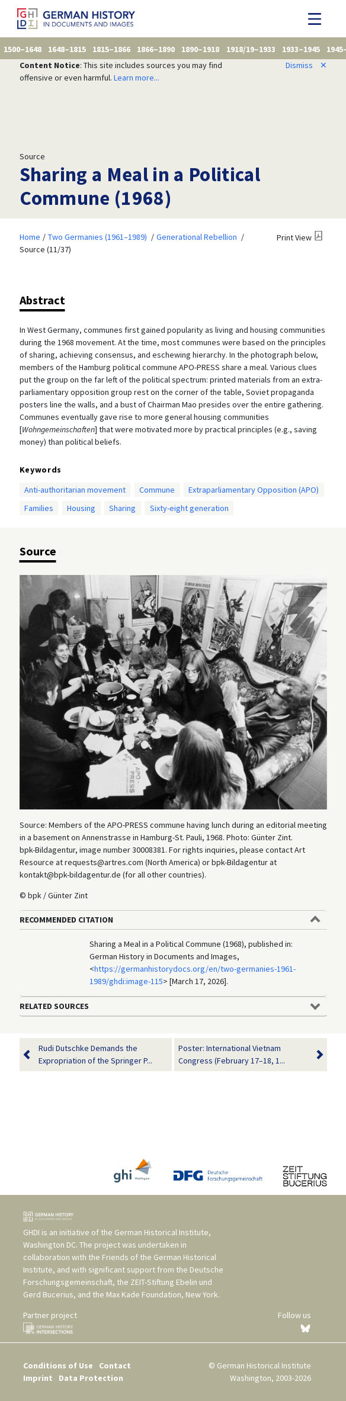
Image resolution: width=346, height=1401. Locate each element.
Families (38, 508)
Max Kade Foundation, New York (162, 1294)
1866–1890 (156, 49)
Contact (115, 1365)
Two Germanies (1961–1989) (97, 237)
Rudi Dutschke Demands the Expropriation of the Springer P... (95, 1054)
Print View (294, 237)
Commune (157, 489)
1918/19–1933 (250, 49)
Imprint (38, 1378)
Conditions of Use (58, 1365)
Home (30, 237)
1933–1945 (301, 49)
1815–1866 (111, 49)
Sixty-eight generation (189, 508)
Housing (81, 508)
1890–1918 (200, 49)
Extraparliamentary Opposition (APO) (253, 489)
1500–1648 (22, 49)
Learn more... (136, 77)
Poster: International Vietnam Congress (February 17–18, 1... (243, 1054)
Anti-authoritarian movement (75, 489)
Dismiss (306, 65)
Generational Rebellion (196, 237)
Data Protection (91, 1378)
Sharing (122, 508)
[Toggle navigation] (318, 19)
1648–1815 (67, 49)
